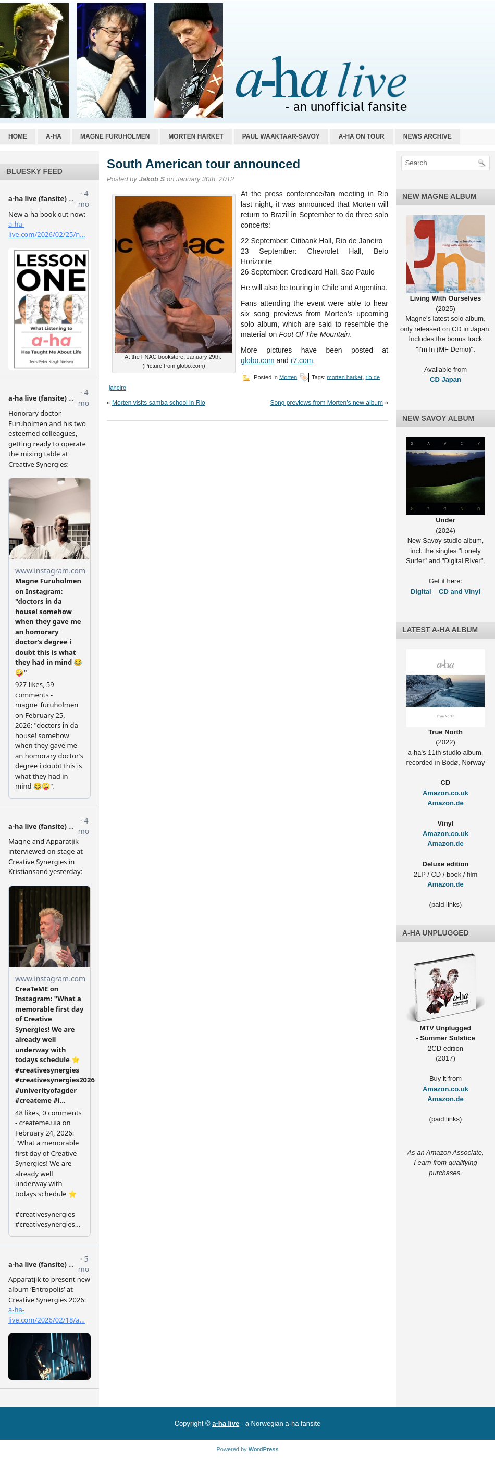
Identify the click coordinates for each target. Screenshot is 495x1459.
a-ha (53, 136)
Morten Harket (195, 136)
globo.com (258, 360)
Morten (288, 376)
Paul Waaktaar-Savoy (281, 136)
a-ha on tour (362, 136)
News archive (427, 136)
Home (17, 136)
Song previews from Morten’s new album (326, 402)
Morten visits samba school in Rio (158, 402)
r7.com (302, 360)
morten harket (345, 376)
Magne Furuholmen (115, 136)
